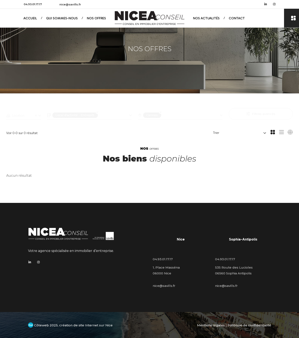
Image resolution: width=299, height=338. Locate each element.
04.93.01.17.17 (33, 4)
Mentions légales (211, 325)
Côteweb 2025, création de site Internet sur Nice (70, 325)
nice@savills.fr (70, 4)
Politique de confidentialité (249, 325)
